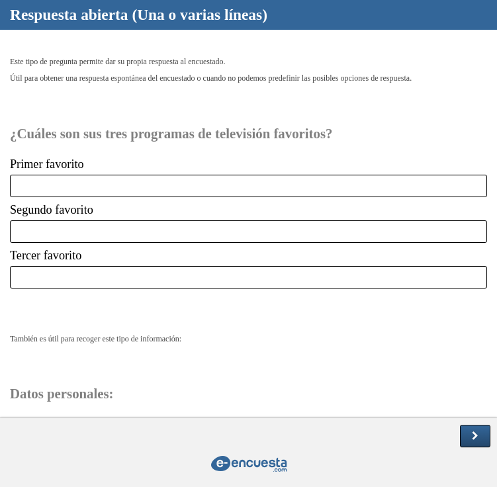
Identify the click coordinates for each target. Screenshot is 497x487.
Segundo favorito (51, 209)
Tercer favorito (45, 255)
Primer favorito (47, 164)
